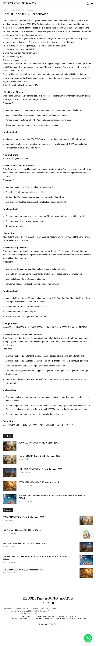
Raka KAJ (53, 624)
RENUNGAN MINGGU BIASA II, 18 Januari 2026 (39, 443)
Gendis (56, 631)
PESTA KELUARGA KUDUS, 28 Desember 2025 (39, 482)
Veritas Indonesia (10, 584)
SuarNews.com (44, 631)
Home (5, 10)
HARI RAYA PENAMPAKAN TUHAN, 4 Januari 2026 (40, 469)
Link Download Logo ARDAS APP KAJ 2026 (22, 530)
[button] (88, 638)
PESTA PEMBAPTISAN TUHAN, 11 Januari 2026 (39, 456)
